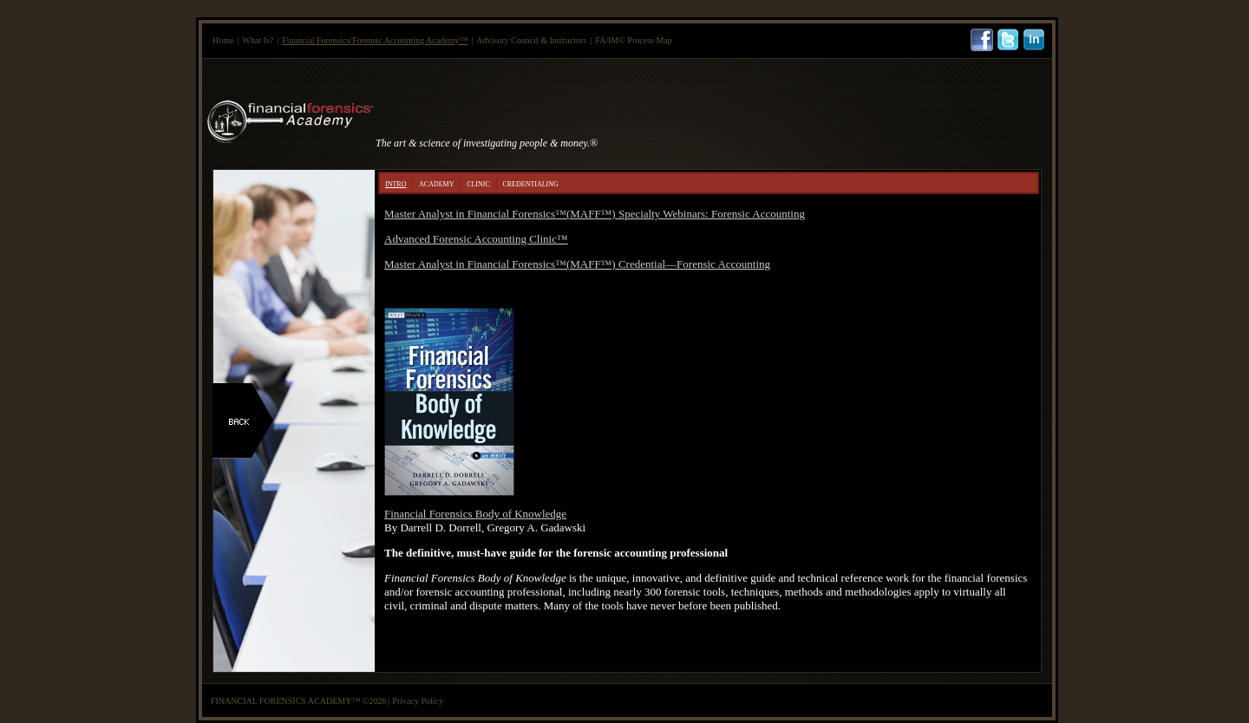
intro (395, 183)
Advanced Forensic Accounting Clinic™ (476, 238)
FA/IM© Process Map (633, 40)
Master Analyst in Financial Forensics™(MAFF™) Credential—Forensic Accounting (577, 263)
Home (223, 40)
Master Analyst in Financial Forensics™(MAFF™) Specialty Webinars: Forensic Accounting (594, 213)
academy (436, 183)
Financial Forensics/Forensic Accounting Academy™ (375, 40)
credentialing (530, 183)
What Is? (257, 40)
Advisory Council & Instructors (531, 40)
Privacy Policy (417, 701)
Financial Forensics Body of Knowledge (475, 513)
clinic (478, 183)
